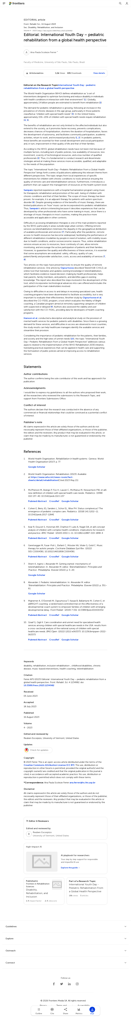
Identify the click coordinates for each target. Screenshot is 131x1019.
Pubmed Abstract (37, 501)
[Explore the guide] (70, 867)
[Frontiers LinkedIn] (69, 984)
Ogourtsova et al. (92, 297)
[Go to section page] (44, 891)
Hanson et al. (31, 318)
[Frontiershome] (17, 3)
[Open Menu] (4, 3)
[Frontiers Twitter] (61, 984)
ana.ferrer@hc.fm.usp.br (82, 782)
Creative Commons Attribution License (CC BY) (49, 765)
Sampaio (28, 190)
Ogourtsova (67, 268)
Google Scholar (36, 467)
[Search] (120, 3)
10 (72, 338)
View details (99, 73)
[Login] (127, 3)
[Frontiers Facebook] (53, 984)
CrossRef (54, 501)
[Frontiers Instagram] (77, 984)
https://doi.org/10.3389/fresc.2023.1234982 (55, 31)
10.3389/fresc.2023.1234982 (39, 685)
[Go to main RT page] (87, 891)
